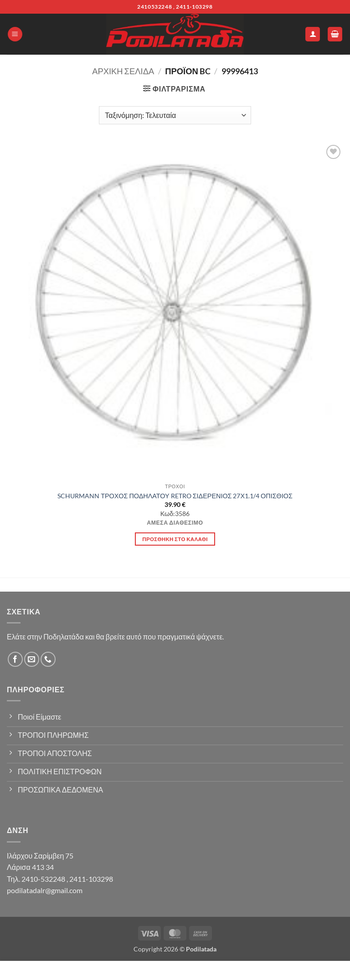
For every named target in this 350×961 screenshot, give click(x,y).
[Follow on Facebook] (15, 659)
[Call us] (48, 659)
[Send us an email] (31, 659)
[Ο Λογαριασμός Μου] (312, 34)
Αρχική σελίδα (123, 71)
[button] (15, 34)
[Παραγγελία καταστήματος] (175, 115)
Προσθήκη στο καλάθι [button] (175, 539)
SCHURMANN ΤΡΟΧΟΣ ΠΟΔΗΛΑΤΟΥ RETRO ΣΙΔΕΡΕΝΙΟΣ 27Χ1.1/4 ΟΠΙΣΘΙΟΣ (175, 496)
